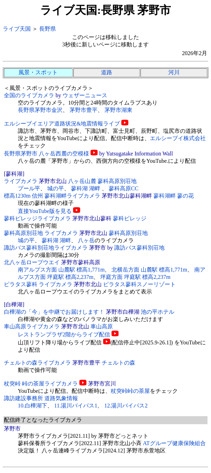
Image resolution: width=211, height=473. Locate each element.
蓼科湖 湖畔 (86, 188)
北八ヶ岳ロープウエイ (32, 262)
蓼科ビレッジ (129, 218)
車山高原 (101, 326)
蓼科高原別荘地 (128, 233)
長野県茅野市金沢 (40, 110)
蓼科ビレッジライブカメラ (37, 218)
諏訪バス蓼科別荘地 (139, 248)
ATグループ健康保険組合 (174, 443)
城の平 (55, 188)
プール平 (29, 188)
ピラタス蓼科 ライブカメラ (38, 284)
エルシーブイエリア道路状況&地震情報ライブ (62, 124)
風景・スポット (38, 72)
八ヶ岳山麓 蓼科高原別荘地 (102, 181)
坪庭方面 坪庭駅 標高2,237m (135, 277)
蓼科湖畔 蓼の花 (173, 196)
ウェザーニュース (85, 95)
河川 (174, 72)
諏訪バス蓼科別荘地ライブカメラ (46, 248)
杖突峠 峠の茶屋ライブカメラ (41, 384)
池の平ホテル (157, 312)
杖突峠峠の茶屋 (130, 391)
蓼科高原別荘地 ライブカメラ (41, 233)
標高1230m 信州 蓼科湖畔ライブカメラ (52, 196)
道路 (106, 72)
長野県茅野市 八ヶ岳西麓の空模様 (46, 154)
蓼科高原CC (123, 188)
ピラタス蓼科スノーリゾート (139, 284)
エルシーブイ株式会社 (178, 138)
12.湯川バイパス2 (125, 406)
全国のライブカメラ (29, 95)
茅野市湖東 (118, 110)
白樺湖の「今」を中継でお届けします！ (54, 312)
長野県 (47, 29)
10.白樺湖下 (32, 406)
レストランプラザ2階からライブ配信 (64, 334)
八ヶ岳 (86, 240)
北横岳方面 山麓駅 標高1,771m (149, 270)
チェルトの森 (118, 363)
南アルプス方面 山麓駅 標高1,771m (61, 270)
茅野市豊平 (83, 110)
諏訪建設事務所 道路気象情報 (41, 398)
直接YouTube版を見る (45, 211)
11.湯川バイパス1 (75, 406)
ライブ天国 (17, 29)
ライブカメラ (20, 181)
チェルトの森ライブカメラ (37, 363)
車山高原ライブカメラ (32, 326)
